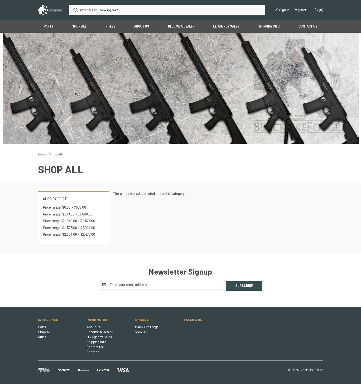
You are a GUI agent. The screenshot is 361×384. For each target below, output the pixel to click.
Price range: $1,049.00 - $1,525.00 (69, 221)
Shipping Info (269, 26)
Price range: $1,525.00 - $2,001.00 (69, 228)
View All (141, 331)
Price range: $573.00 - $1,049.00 (67, 214)
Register (300, 10)
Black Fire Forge (147, 326)
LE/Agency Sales (226, 26)
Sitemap (93, 351)
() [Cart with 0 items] (318, 10)
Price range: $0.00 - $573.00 (64, 207)
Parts (48, 26)
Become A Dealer (181, 26)
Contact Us (308, 26)
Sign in (284, 10)
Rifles (110, 26)
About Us (141, 26)
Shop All (79, 26)
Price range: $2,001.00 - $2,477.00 (69, 234)
